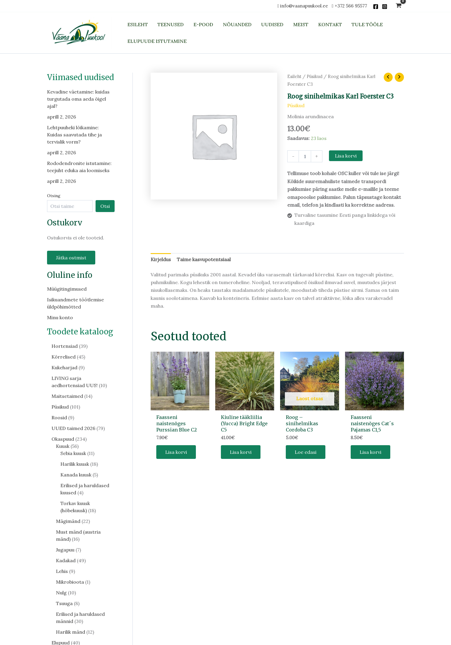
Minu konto (60, 317)
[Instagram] (384, 6)
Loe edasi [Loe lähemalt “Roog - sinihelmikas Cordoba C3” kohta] (305, 452)
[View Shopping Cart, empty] (398, 6)
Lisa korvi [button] (176, 452)
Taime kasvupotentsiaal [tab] (204, 259)
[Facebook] (375, 6)
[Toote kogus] (305, 156)
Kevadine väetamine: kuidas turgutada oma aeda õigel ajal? (78, 99)
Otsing (53, 195)
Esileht (294, 76)
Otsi (105, 206)
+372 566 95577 (351, 6)
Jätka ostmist (71, 258)
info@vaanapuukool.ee (305, 6)
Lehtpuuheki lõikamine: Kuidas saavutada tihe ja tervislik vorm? (74, 134)
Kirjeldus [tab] (161, 259)
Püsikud (314, 76)
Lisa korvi (346, 156)
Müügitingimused (67, 289)
